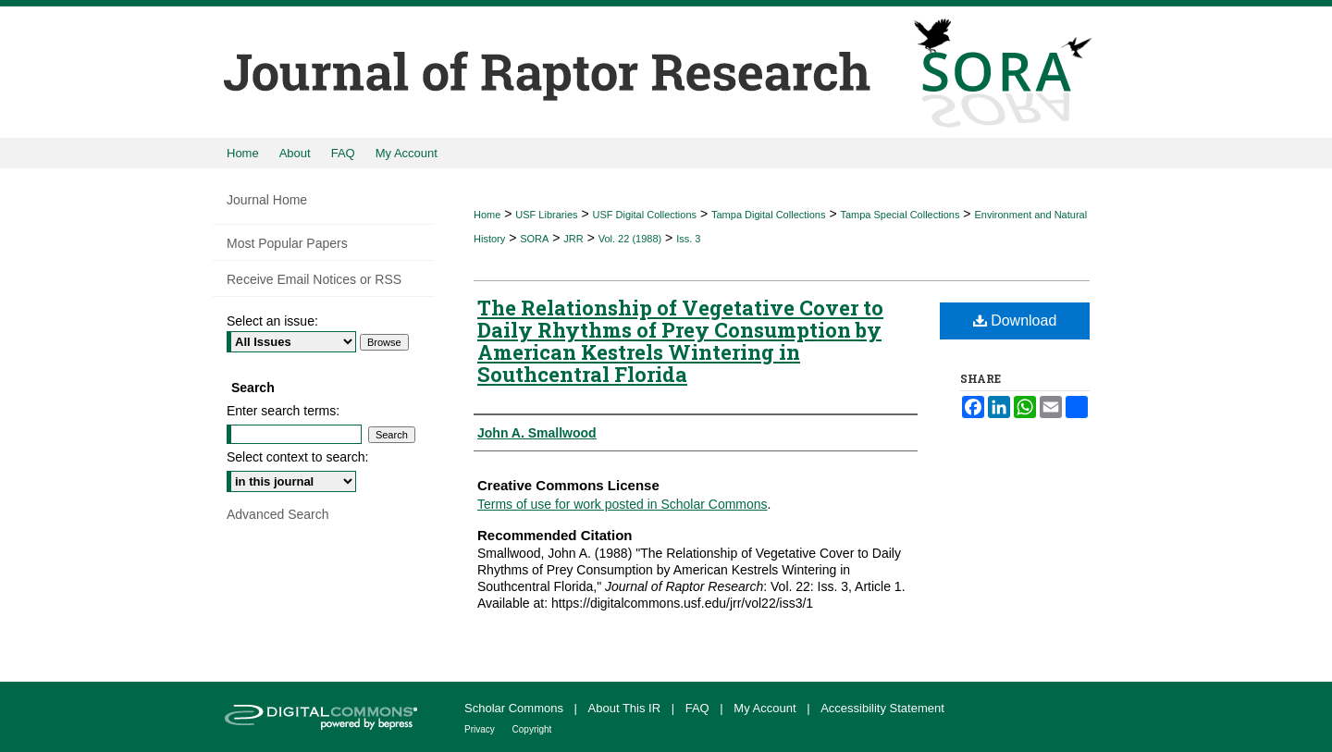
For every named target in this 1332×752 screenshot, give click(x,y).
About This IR (626, 708)
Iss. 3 (688, 238)
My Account (766, 708)
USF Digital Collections (645, 214)
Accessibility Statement (882, 708)
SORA (534, 238)
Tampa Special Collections (899, 214)
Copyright (532, 729)
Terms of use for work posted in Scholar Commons (622, 504)
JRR (573, 238)
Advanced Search (278, 514)
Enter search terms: (283, 410)
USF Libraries (546, 214)
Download (1015, 320)
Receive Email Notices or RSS (314, 279)
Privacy (481, 729)
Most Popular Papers (287, 243)
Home (487, 214)
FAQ (699, 708)
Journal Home (267, 199)
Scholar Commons (515, 708)
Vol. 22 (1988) (630, 238)
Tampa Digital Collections (768, 214)
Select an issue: (272, 321)
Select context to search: (297, 457)
